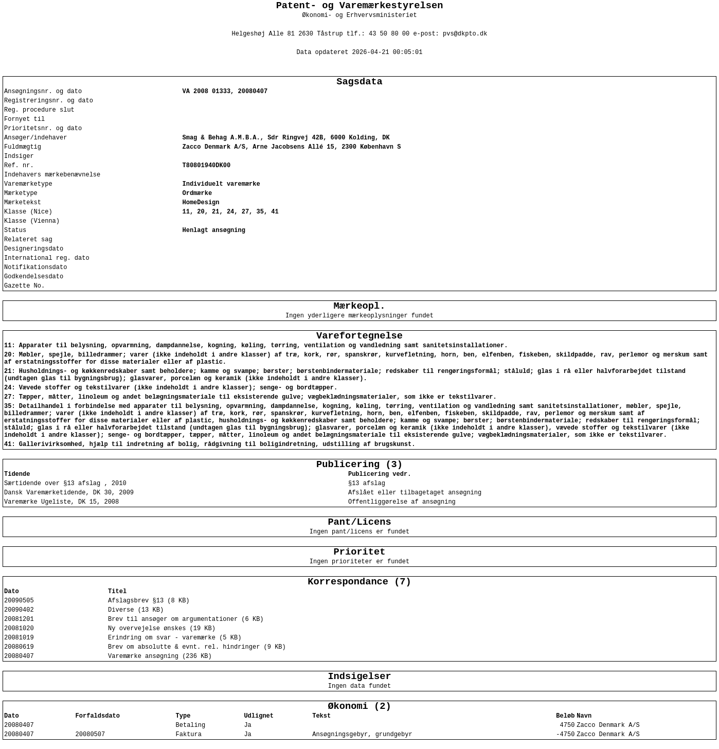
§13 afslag (366, 483)
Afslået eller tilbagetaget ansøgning (414, 492)
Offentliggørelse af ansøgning (402, 502)
